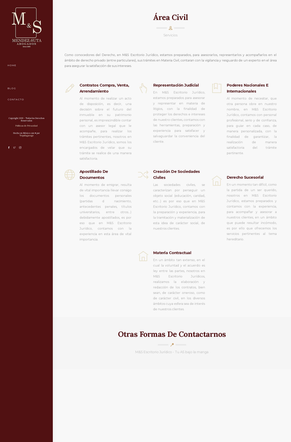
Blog (12, 88)
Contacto (16, 99)
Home (12, 65)
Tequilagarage (26, 135)
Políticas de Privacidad (26, 125)
